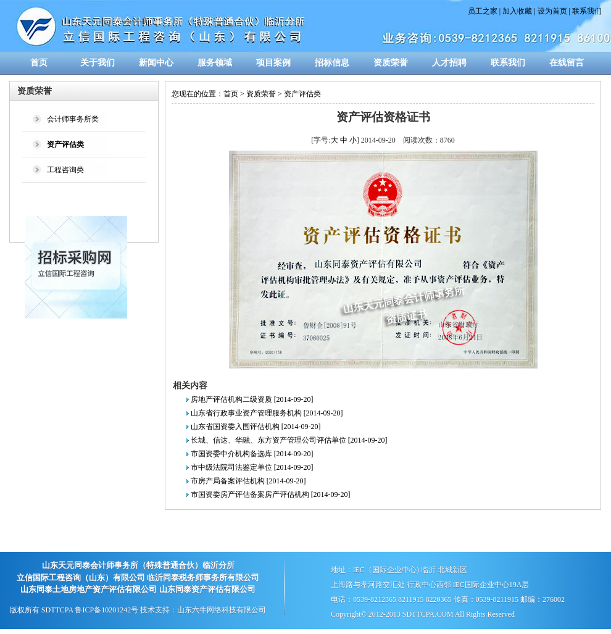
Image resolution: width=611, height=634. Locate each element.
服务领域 (214, 62)
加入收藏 (517, 11)
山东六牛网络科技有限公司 (221, 610)
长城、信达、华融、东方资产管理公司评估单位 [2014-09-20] (289, 440)
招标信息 (332, 62)
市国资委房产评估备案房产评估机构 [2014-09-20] (271, 494)
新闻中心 (156, 62)
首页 (39, 62)
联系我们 (587, 11)
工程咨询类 (65, 169)
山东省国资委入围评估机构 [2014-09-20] (256, 426)
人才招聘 (449, 62)
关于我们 (97, 62)
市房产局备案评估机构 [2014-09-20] (248, 481)
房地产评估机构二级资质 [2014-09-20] (252, 399)
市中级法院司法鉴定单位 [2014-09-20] (252, 467)
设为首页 (552, 11)
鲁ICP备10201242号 (106, 610)
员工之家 (482, 11)
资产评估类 (302, 94)
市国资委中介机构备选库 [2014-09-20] (252, 453)
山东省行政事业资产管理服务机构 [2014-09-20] (267, 413)
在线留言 (566, 62)
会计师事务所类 (73, 119)
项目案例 (273, 62)
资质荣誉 (390, 62)
